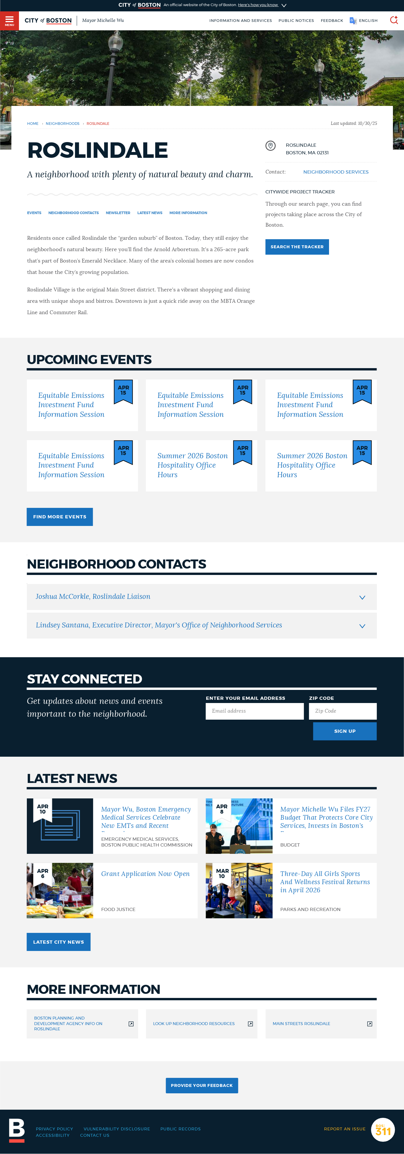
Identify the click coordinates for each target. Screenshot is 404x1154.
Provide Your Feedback (202, 1086)
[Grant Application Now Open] (112, 890)
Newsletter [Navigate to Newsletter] (118, 213)
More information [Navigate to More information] (188, 213)
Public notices (296, 21)
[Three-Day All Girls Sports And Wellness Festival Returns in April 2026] (291, 890)
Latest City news (58, 942)
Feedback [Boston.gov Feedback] (332, 21)
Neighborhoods (62, 123)
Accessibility (53, 1136)
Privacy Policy (54, 1129)
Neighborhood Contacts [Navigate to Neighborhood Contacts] (73, 213)
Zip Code (321, 698)
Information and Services (240, 21)
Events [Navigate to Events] (34, 213)
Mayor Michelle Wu (103, 20)
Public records (180, 1129)
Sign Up (345, 731)
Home (33, 123)
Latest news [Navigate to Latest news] (149, 213)
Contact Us (95, 1136)
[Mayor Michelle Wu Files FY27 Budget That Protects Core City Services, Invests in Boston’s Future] (291, 826)
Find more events (59, 517)
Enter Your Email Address (245, 698)
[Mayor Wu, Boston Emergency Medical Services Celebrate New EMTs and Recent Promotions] (112, 826)
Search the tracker (297, 247)
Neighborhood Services (336, 172)
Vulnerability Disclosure (117, 1129)
